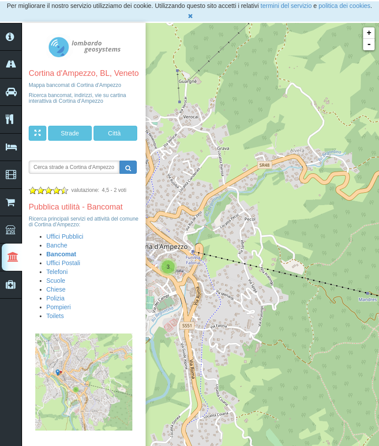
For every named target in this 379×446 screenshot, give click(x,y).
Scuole (55, 280)
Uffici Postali (63, 262)
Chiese (56, 289)
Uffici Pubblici (64, 236)
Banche (56, 245)
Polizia (55, 298)
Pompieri (58, 307)
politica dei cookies (345, 5)
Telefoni (57, 271)
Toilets (55, 315)
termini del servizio (286, 5)
